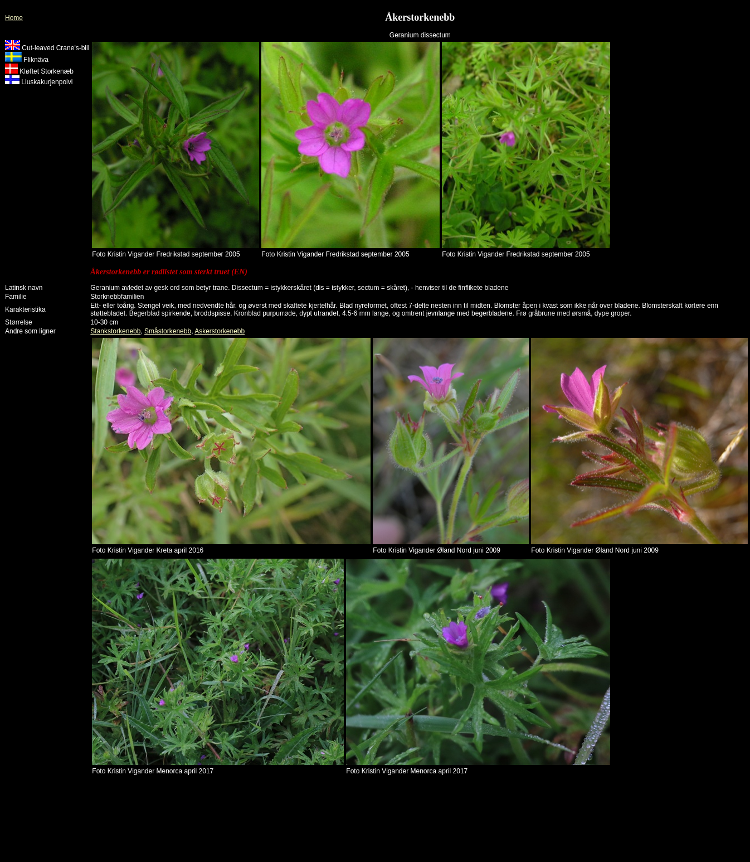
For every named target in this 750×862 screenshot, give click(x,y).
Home (14, 18)
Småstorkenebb (167, 331)
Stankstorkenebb (115, 331)
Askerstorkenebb (219, 331)
